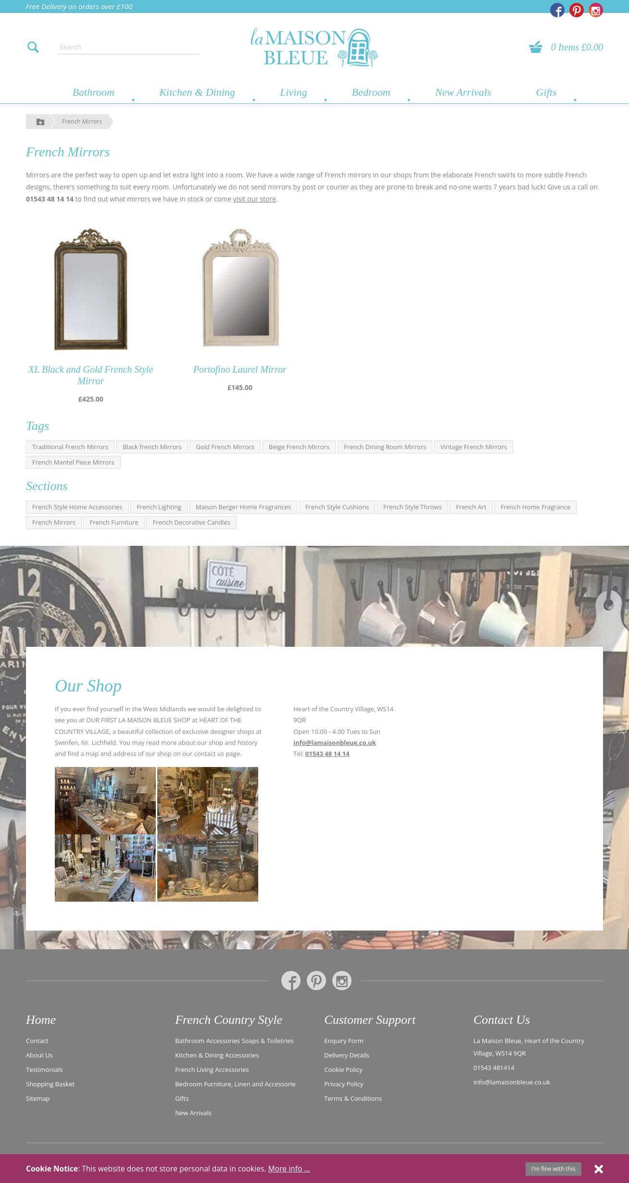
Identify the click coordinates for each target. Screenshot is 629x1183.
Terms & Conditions (352, 1098)
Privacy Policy (343, 1084)
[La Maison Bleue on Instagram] (596, 10)
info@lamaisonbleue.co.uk (334, 742)
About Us (39, 1055)
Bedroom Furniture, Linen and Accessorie (235, 1084)
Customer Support (369, 1020)
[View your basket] (538, 47)
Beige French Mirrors (299, 446)
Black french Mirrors (152, 446)
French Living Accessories (212, 1069)
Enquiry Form (344, 1040)
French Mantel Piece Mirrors (73, 462)
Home (41, 1020)
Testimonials (44, 1069)
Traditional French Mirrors (70, 446)
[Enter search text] (128, 47)
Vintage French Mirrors (473, 446)
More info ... (289, 1168)
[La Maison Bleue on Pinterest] (576, 10)
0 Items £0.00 (577, 47)
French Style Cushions (337, 507)
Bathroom (93, 92)
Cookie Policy (343, 1069)
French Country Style (228, 1020)
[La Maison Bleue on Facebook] (557, 10)
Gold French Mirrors (225, 446)
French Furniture (113, 522)
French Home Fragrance (535, 507)
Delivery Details (346, 1055)
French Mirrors (82, 121)
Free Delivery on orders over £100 (79, 6)
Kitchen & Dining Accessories (217, 1055)
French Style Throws (412, 507)
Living (293, 92)
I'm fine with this (553, 1169)
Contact (37, 1040)
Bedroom (371, 92)
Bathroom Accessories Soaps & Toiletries (234, 1040)
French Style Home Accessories (77, 507)
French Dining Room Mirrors (385, 446)
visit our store (254, 198)
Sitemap (38, 1098)
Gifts (546, 92)
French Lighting (159, 507)
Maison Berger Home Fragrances (243, 507)
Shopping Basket (50, 1084)
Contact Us (501, 1020)
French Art (471, 507)
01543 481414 (493, 1067)
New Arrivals (463, 92)
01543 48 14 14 (327, 753)
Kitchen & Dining (197, 92)
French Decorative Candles (191, 522)
